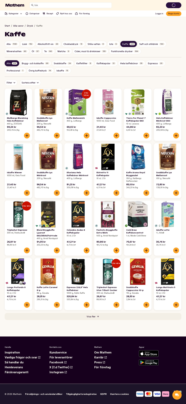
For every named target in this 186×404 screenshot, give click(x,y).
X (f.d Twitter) (61, 367)
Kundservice (58, 352)
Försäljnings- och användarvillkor (43, 394)
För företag (102, 367)
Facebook (58, 362)
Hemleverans (14, 367)
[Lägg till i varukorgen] (27, 135)
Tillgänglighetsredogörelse (81, 394)
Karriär (100, 357)
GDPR (103, 394)
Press (99, 362)
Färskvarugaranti (16, 372)
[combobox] (72, 5)
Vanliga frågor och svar (23, 357)
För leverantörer (61, 357)
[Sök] (32, 5)
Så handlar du (14, 362)
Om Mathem (102, 352)
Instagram (58, 372)
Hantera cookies (119, 394)
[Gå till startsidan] (15, 5)
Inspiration (12, 352)
